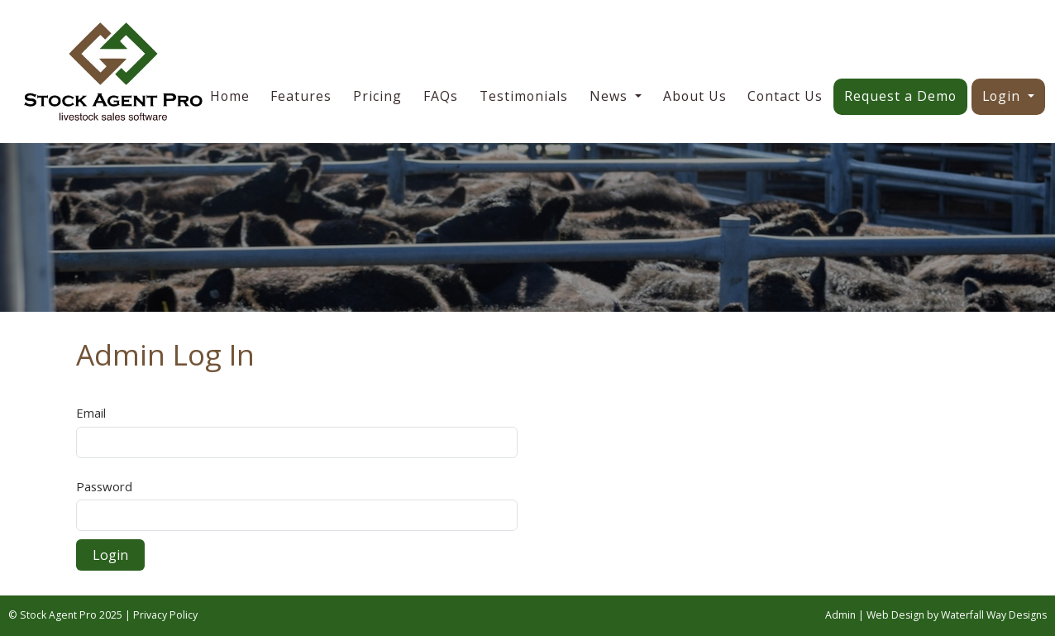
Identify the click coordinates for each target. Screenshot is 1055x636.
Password (104, 486)
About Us (695, 96)
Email (91, 412)
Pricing (377, 96)
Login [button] (1003, 96)
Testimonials (524, 96)
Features (301, 96)
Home (230, 96)
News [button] (611, 96)
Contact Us (785, 96)
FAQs (440, 96)
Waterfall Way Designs (994, 615)
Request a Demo (900, 96)
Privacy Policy (165, 615)
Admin (840, 615)
